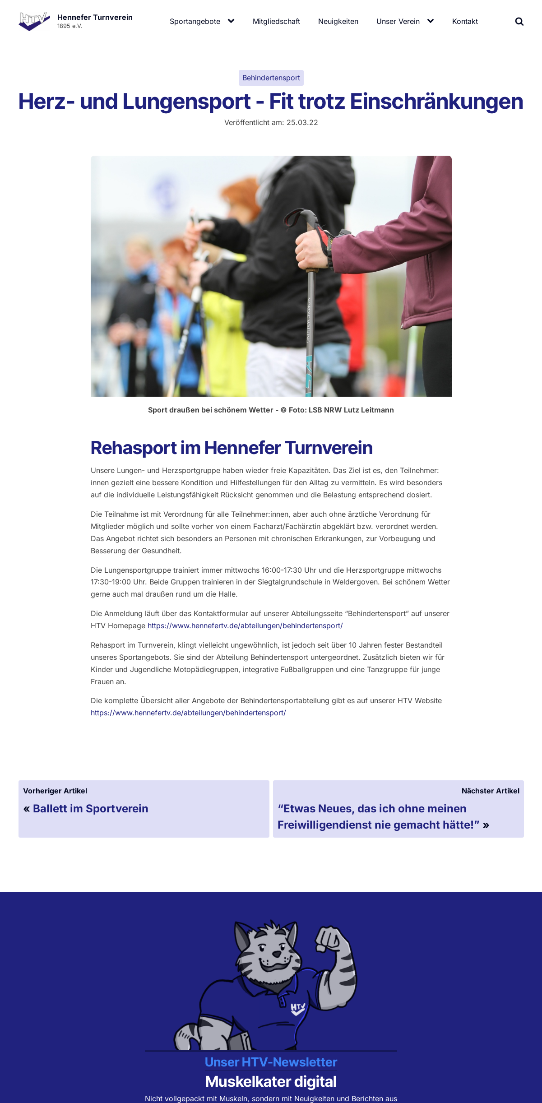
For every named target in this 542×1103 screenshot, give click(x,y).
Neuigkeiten (338, 21)
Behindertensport (271, 77)
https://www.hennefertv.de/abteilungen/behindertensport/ (245, 625)
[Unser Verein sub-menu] (432, 21)
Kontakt (465, 21)
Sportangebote (195, 21)
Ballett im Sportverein (90, 808)
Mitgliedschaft (276, 21)
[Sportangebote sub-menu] (232, 21)
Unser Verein (398, 21)
